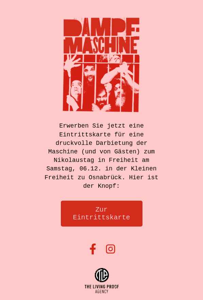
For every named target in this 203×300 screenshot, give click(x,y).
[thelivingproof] (102, 281)
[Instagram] (110, 250)
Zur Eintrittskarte (101, 213)
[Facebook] (92, 250)
